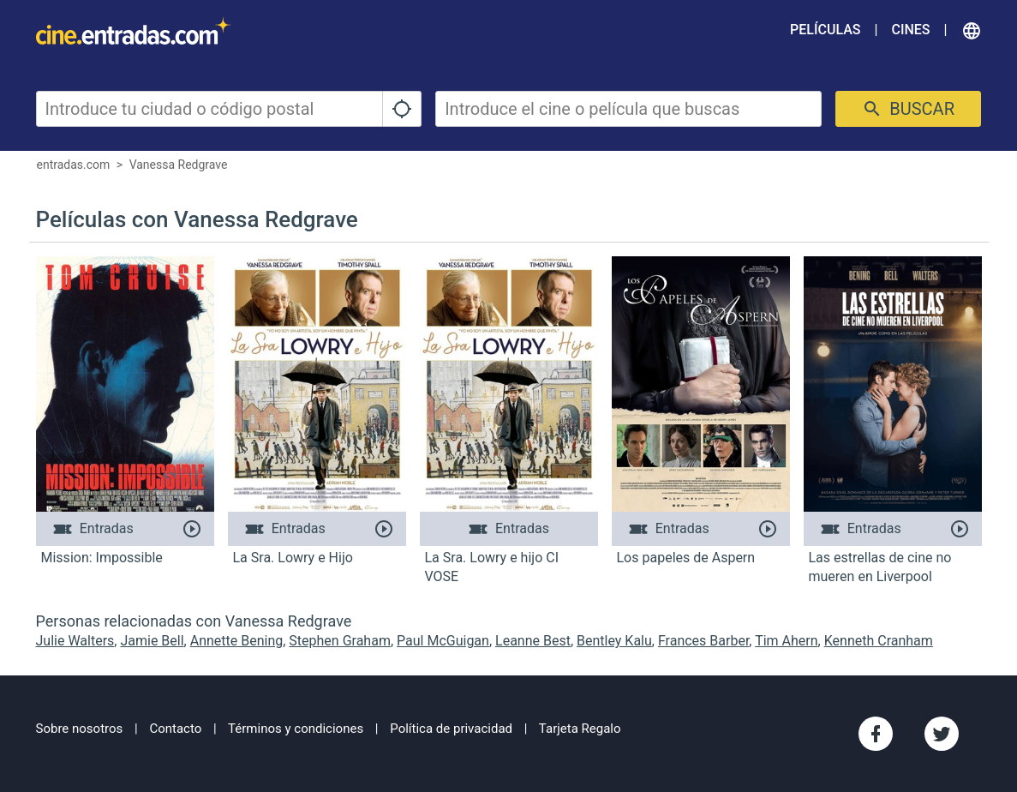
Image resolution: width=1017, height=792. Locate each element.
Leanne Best (533, 641)
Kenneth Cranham (878, 641)
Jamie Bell (151, 641)
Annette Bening (237, 641)
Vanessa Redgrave (178, 164)
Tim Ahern (786, 641)
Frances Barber (703, 641)
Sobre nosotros (79, 728)
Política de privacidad (451, 728)
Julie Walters (75, 641)
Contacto (175, 728)
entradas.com (74, 164)
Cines (910, 29)
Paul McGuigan (443, 641)
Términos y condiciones (295, 728)
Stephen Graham (340, 641)
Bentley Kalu (614, 641)
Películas (825, 29)
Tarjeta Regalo (580, 728)
